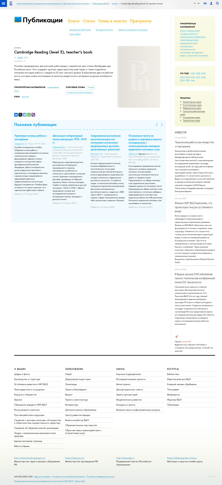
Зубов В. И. (133, 154)
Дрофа (20, 57)
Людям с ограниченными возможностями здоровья (35, 434)
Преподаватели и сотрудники (29, 389)
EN (199, 3)
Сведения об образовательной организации (36, 427)
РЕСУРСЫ (173, 369)
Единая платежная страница (28, 441)
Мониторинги (123, 384)
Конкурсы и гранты (125, 404)
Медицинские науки (192, 108)
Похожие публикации (35, 124)
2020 (203, 77)
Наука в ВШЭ (74, 34)
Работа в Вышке (22, 446)
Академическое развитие (129, 399)
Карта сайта (80, 481)
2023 (187, 77)
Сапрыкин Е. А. (20, 144)
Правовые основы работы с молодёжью (30, 137)
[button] (80, 129)
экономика (203, 55)
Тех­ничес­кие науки (191, 120)
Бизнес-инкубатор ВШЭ (77, 420)
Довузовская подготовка (77, 379)
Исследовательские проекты (131, 379)
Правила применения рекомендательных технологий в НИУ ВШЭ (43, 481)
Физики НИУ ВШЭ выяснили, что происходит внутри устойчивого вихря (194, 207)
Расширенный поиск (104, 30)
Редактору (211, 476)
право (183, 55)
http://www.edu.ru (125, 458)
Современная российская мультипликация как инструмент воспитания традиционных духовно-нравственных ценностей (106, 142)
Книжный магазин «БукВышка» (182, 384)
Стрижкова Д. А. (59, 147)
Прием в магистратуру (76, 399)
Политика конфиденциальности (100, 476)
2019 (182, 80)
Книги (74, 21)
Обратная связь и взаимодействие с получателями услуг (83, 431)
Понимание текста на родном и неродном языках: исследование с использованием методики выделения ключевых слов (145, 142)
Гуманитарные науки (192, 101)
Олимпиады (71, 384)
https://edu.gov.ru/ (74, 458)
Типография (173, 389)
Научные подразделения (128, 374)
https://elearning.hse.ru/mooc (182, 458)
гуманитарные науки (189, 39)
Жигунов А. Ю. (97, 154)
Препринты (141, 21)
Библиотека (173, 374)
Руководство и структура (27, 379)
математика (185, 52)
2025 (203, 73)
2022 (193, 77)
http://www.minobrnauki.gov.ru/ (29, 458)
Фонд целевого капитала (26, 409)
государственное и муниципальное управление (193, 35)
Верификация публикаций (80, 30)
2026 (198, 73)
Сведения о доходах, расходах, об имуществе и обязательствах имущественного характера (37, 421)
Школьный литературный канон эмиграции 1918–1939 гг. (70, 139)
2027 (193, 73)
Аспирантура (71, 404)
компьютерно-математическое (187, 48)
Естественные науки (192, 104)
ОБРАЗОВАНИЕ (74, 369)
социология (192, 55)
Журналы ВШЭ (174, 399)
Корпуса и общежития (25, 394)
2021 (198, 77)
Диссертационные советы (129, 389)
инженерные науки (188, 43)
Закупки (18, 399)
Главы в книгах (112, 21)
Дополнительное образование (80, 409)
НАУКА (120, 369)
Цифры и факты (22, 374)
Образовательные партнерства (81, 425)
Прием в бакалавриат (76, 389)
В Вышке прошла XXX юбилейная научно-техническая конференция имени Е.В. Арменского (195, 278)
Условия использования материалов (68, 476)
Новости (180, 132)
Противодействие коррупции (29, 415)
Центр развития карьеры (77, 415)
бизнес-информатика (190, 30)
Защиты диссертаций (126, 394)
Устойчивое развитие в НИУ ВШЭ (31, 384)
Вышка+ (69, 394)
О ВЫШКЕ (20, 369)
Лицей (68, 374)
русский (25, 96)
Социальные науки (191, 117)
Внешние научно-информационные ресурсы (138, 409)
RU (195, 3)
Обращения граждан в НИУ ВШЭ (30, 404)
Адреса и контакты (42, 476)
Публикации (43, 19)
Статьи (89, 21)
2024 (182, 77)
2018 (187, 80)
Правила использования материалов (132, 30)
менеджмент (197, 52)
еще (193, 80)
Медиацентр (173, 394)
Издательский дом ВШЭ (179, 379)
